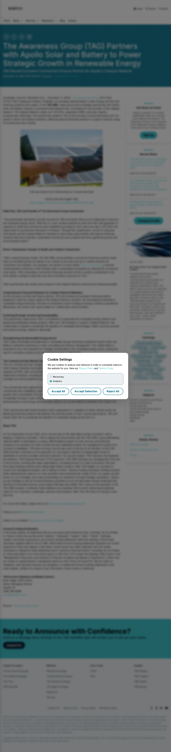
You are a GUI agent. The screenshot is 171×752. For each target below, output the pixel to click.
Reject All (113, 391)
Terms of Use (106, 368)
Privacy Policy (86, 368)
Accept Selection (86, 391)
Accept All (58, 391)
